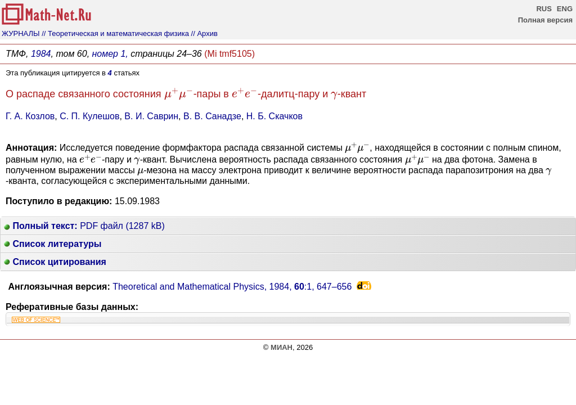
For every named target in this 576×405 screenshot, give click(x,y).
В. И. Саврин (151, 116)
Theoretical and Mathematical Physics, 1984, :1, (232, 286)
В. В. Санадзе (212, 116)
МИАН (281, 347)
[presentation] (179, 94)
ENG (565, 8)
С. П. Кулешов (89, 116)
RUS (543, 8)
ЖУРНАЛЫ (21, 33)
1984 (41, 53)
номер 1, (110, 53)
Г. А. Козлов (30, 116)
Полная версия (545, 20)
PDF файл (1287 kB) (84, 226)
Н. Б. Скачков (274, 116)
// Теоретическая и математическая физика (115, 33)
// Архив (204, 33)
